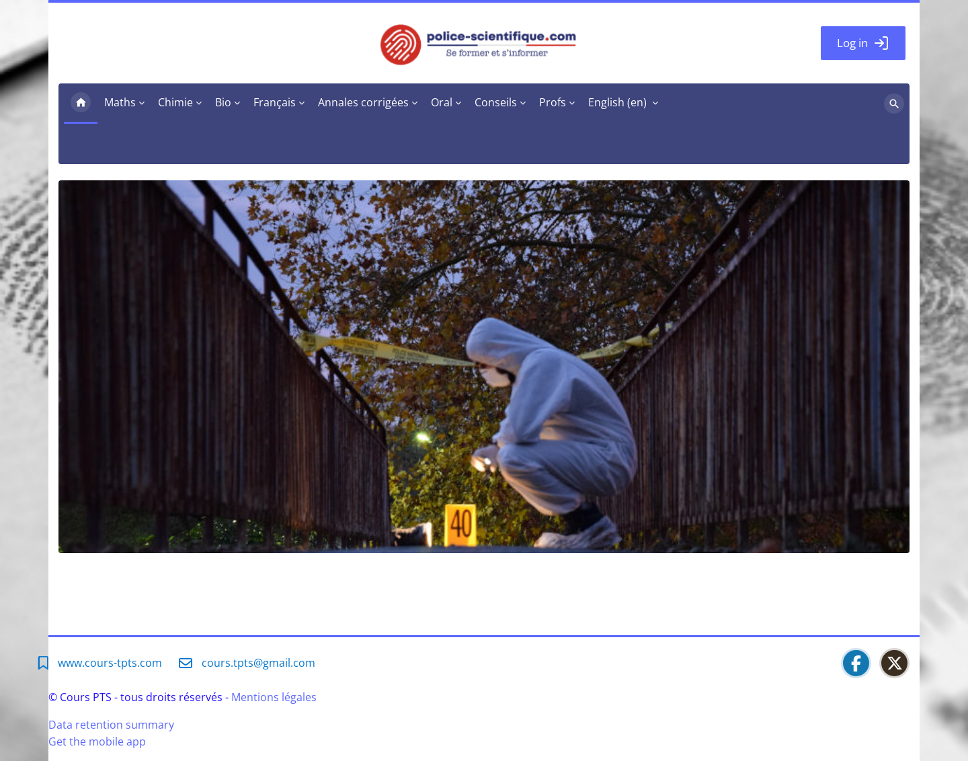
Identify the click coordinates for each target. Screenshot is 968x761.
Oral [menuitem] (441, 102)
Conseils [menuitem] (496, 102)
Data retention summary (111, 724)
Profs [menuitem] (552, 102)
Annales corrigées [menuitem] (363, 102)
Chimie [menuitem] (175, 102)
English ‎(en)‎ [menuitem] (617, 102)
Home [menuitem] (80, 103)
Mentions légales (274, 697)
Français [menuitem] (274, 102)
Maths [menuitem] (120, 102)
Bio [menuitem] (223, 102)
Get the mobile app (97, 741)
